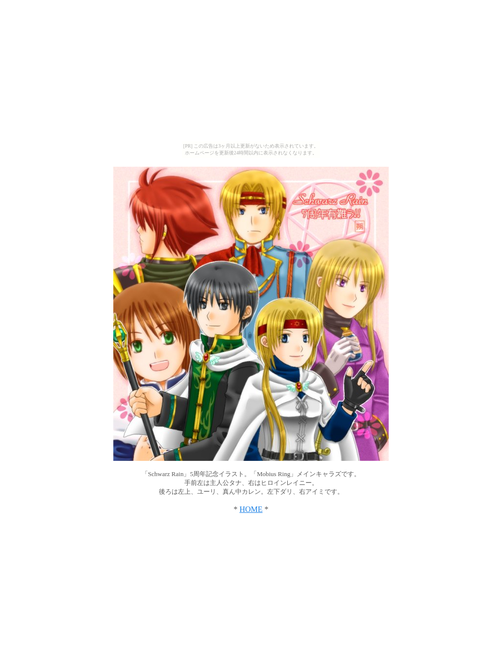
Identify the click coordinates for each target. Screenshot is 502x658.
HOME (250, 509)
